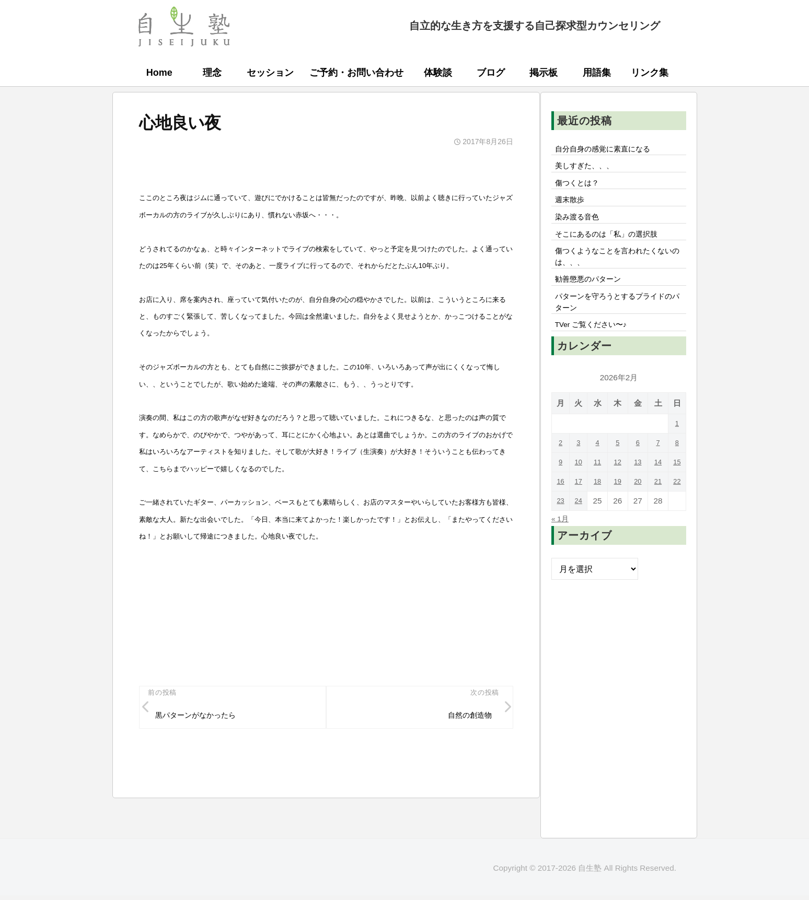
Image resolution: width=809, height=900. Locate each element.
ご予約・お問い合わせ (356, 72)
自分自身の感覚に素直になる (610, 150)
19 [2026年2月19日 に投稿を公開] (618, 508)
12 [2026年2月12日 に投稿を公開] (618, 488)
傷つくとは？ (581, 188)
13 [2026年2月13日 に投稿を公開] (637, 488)
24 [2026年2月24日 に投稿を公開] (580, 527)
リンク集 (649, 72)
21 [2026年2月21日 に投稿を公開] (657, 508)
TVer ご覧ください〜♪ (597, 350)
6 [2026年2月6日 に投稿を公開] (637, 469)
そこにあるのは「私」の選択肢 (614, 246)
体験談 (438, 72)
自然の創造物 (466, 717)
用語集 (597, 72)
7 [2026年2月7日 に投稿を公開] (657, 469)
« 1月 (561, 545)
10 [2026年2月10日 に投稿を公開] (580, 488)
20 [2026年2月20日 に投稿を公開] (637, 508)
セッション (270, 72)
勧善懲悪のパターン (593, 298)
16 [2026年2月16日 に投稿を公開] (561, 508)
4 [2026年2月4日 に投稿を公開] (599, 469)
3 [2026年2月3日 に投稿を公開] (580, 469)
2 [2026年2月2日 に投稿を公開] (561, 469)
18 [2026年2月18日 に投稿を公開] (599, 508)
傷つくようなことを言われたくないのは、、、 (618, 272)
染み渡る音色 (581, 226)
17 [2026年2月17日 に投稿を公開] (580, 508)
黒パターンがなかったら (203, 717)
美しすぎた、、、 (589, 169)
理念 (212, 72)
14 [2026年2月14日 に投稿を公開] (657, 488)
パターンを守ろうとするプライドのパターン (618, 324)
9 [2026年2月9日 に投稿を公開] (561, 488)
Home (159, 72)
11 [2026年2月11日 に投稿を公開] (599, 488)
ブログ (491, 72)
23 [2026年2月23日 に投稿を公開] (561, 527)
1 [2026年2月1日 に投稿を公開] (676, 450)
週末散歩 (572, 207)
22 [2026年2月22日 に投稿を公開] (676, 508)
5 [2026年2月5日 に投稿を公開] (619, 469)
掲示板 (543, 72)
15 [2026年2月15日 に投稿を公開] (676, 488)
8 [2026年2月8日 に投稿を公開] (676, 469)
